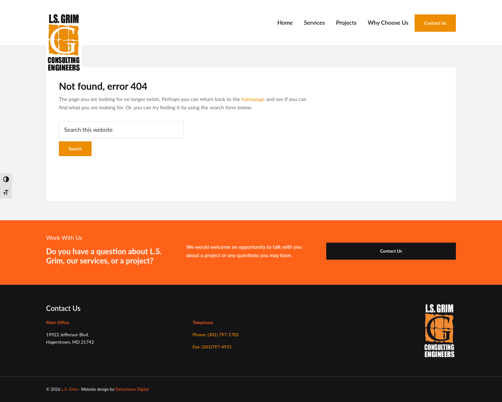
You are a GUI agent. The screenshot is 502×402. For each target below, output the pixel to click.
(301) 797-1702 (216, 334)
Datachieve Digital (132, 389)
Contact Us (391, 251)
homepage (253, 99)
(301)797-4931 (212, 346)
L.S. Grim (69, 389)
